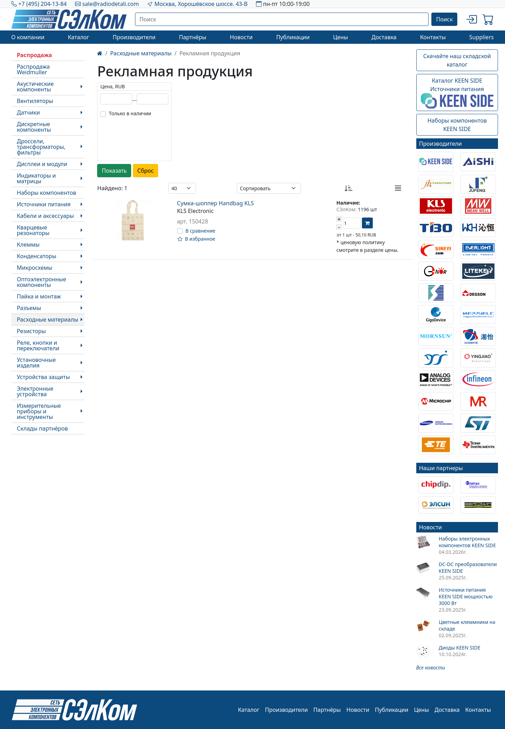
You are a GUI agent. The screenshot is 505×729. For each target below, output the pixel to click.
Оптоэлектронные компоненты (41, 282)
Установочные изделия (36, 362)
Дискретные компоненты (34, 126)
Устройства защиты (43, 377)
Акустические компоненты (35, 86)
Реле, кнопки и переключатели (38, 345)
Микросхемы (34, 267)
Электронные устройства (35, 391)
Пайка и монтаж (39, 296)
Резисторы (31, 331)
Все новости (430, 667)
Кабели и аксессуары (45, 216)
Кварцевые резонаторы (33, 230)
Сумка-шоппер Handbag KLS (215, 203)
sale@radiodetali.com (110, 4)
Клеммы (28, 244)
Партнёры (192, 37)
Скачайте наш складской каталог (457, 60)
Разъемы (29, 308)
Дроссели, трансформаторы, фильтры (41, 146)
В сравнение (200, 230)
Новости (241, 37)
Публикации (293, 37)
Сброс (145, 170)
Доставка (384, 37)
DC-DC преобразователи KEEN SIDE (468, 567)
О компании (28, 37)
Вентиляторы (35, 101)
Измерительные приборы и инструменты (39, 411)
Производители (134, 37)
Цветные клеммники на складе (467, 625)
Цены (340, 37)
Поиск (444, 19)
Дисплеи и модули (42, 164)
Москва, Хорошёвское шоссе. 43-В (201, 4)
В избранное (196, 238)
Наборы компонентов (46, 193)
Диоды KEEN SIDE (459, 647)
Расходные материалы (47, 319)
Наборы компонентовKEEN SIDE (457, 125)
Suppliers (481, 37)
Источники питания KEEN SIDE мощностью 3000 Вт (465, 596)
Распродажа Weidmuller (33, 69)
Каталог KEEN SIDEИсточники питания (457, 93)
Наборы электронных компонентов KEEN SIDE (467, 542)
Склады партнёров (42, 428)
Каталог (78, 37)
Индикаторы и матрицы (36, 178)
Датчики (28, 112)
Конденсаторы (36, 256)
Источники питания (43, 204)
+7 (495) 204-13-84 (42, 4)
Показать (114, 170)
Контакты (433, 37)
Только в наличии (130, 113)
